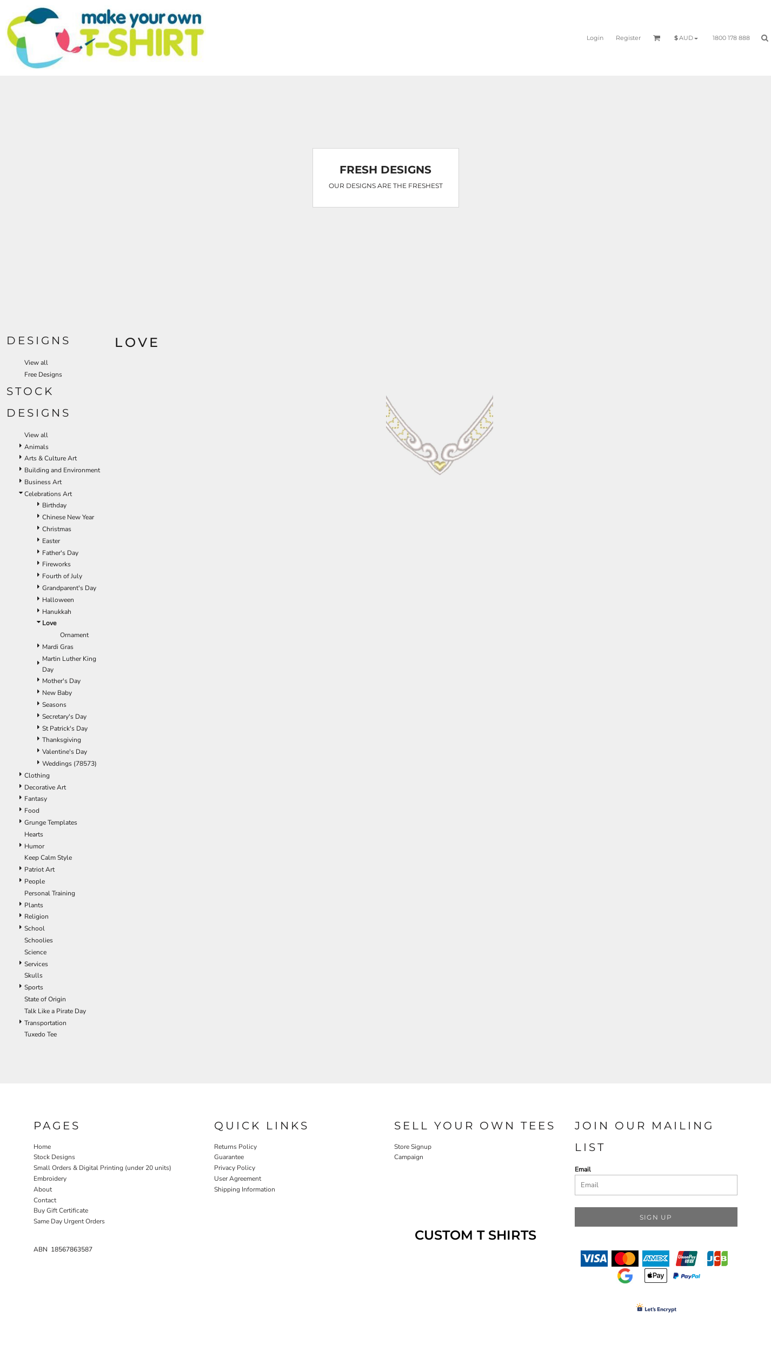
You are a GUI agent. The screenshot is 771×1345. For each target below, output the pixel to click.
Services (36, 964)
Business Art (43, 482)
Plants (33, 905)
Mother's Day (61, 681)
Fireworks (56, 564)
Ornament (74, 635)
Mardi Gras (58, 647)
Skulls (33, 975)
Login (595, 38)
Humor (34, 846)
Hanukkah (56, 611)
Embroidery (50, 1178)
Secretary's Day (64, 716)
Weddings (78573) (69, 763)
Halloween (58, 599)
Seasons (54, 704)
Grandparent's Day (69, 588)
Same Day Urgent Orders (69, 1221)
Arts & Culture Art (50, 458)
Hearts (33, 834)
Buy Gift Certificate (61, 1210)
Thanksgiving (61, 739)
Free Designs (43, 374)
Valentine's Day (64, 751)
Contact (45, 1200)
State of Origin (45, 999)
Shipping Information (244, 1189)
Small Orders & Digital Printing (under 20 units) (102, 1167)
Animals (36, 447)
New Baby (57, 692)
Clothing (37, 775)
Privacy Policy (234, 1167)
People (34, 881)
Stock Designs (54, 1157)
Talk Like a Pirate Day (55, 1011)
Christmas (56, 529)
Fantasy (35, 798)
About (43, 1189)
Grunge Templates (50, 822)
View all (36, 362)
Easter (51, 541)
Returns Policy (235, 1146)
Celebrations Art (48, 494)
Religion (36, 916)
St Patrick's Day (65, 728)
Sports (33, 987)
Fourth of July (62, 576)
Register (628, 38)
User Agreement (237, 1178)
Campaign (408, 1157)
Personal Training (49, 893)
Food (31, 810)
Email (583, 1169)
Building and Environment (62, 470)
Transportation (45, 1023)
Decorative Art (45, 787)
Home (42, 1146)
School (34, 928)
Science (35, 952)
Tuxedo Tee (40, 1034)
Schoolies (38, 940)
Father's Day (60, 552)
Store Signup (412, 1146)
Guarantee (229, 1157)
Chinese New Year (68, 517)
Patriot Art (39, 869)
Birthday (54, 505)
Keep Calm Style (48, 857)
